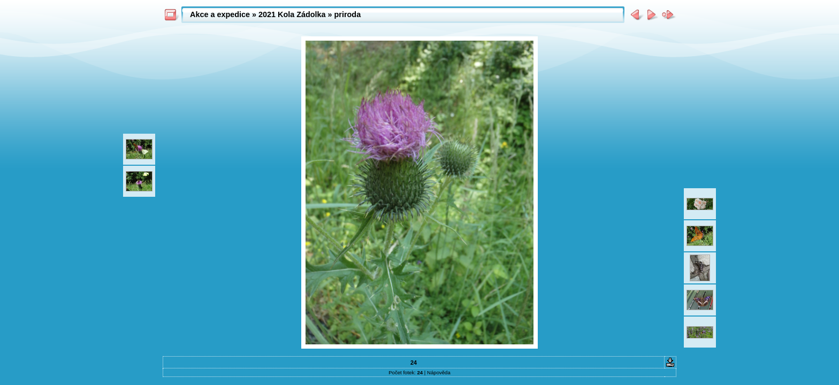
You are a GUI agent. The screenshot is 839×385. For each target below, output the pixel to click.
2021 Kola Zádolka (292, 14)
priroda (347, 14)
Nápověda (439, 372)
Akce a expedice (220, 14)
